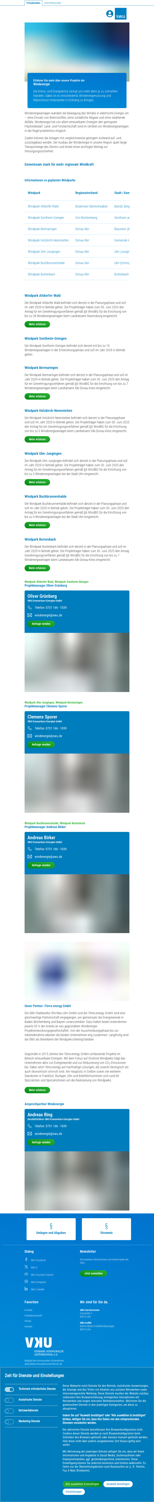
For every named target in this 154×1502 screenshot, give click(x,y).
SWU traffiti (85, 1322)
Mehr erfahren (37, 324)
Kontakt (28, 1310)
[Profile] (109, 13)
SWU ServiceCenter (90, 1310)
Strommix (104, 1229)
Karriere (28, 1326)
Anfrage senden (41, 624)
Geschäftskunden (52, 2)
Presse (28, 1321)
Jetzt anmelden (93, 1273)
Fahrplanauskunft (33, 1315)
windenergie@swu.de (48, 615)
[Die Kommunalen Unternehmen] (44, 1348)
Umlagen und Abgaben (49, 1229)
